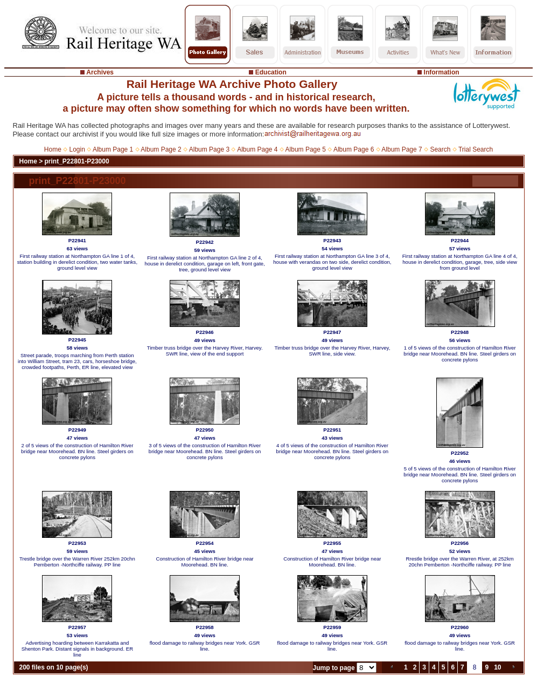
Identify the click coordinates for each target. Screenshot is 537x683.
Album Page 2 (161, 149)
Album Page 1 (113, 149)
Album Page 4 (257, 149)
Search (440, 149)
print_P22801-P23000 (77, 161)
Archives (100, 72)
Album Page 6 (353, 149)
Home (52, 149)
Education (271, 72)
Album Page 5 (305, 149)
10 (497, 667)
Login (77, 149)
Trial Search (475, 149)
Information (441, 72)
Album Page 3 (209, 149)
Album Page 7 (401, 149)
